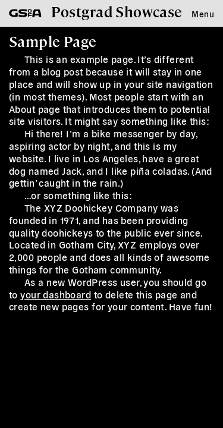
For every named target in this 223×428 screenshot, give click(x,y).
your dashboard (55, 294)
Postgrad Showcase (117, 11)
